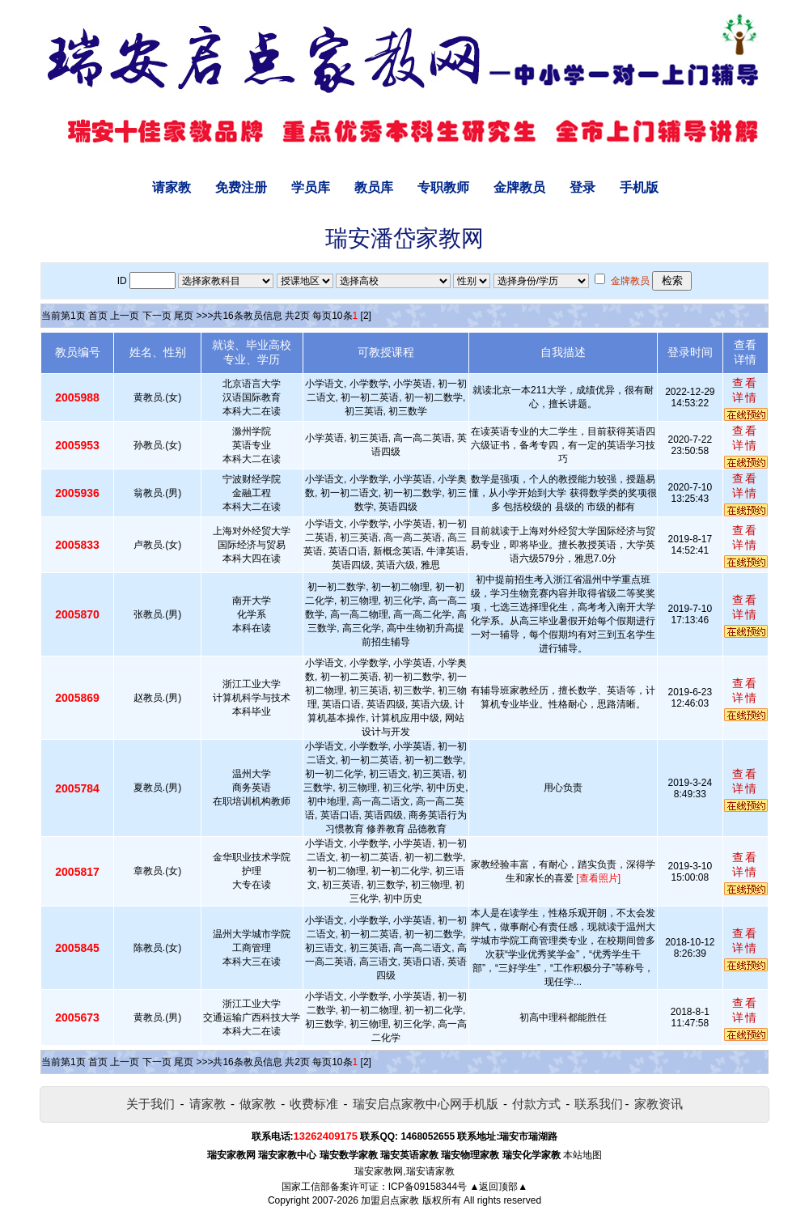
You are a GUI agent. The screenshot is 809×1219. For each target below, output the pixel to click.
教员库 (373, 187)
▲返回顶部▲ (498, 1186)
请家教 (171, 187)
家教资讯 (658, 1104)
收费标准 (314, 1104)
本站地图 (582, 1155)
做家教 (257, 1104)
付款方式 (536, 1104)
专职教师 (443, 187)
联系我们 (598, 1104)
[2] (366, 315)
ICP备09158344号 (427, 1186)
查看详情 (745, 390)
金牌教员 (519, 187)
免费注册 (241, 187)
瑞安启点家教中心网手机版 (425, 1104)
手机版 (639, 187)
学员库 (310, 187)
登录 (582, 187)
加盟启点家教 (390, 1200)
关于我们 (150, 1104)
